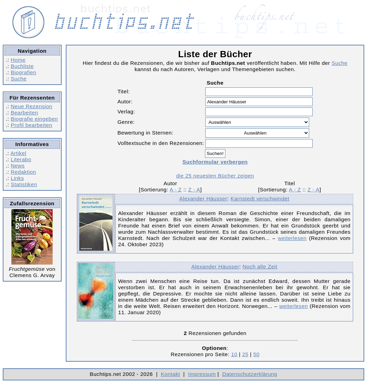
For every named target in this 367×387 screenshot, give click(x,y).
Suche (19, 78)
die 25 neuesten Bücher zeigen (215, 176)
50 (256, 354)
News (18, 166)
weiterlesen (292, 238)
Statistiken (24, 184)
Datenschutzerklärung (249, 374)
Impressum (202, 374)
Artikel (18, 153)
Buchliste (22, 66)
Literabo (21, 159)
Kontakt (170, 374)
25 (245, 354)
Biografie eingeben (34, 119)
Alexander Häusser (203, 198)
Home (18, 60)
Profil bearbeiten (31, 125)
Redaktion (23, 172)
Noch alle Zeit (260, 266)
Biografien (23, 72)
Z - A (194, 189)
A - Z (176, 189)
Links (17, 178)
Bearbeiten (24, 112)
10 (234, 354)
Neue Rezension (31, 106)
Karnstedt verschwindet (260, 198)
